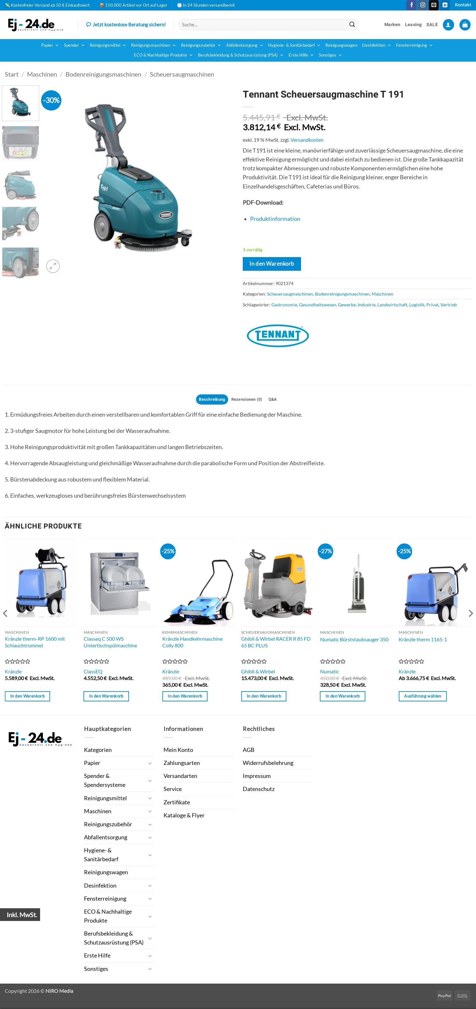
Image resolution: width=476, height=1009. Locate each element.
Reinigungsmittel (108, 45)
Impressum (257, 777)
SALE (432, 24)
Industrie (366, 304)
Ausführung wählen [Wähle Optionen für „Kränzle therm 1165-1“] (422, 696)
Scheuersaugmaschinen (182, 74)
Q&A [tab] (276, 400)
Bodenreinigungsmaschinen (103, 74)
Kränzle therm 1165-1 (423, 640)
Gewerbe (347, 304)
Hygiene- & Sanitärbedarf (294, 45)
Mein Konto (178, 750)
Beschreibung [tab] (209, 400)
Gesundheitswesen (317, 304)
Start (11, 74)
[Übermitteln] (352, 25)
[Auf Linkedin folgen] (445, 5)
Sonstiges (330, 55)
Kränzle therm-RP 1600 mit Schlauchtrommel (35, 643)
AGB (249, 750)
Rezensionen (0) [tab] (247, 400)
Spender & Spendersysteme (104, 781)
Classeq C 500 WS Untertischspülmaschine (110, 643)
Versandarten (180, 777)
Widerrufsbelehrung (268, 763)
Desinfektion (376, 45)
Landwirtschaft (392, 304)
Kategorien (98, 750)
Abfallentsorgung (244, 45)
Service (173, 790)
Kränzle (13, 673)
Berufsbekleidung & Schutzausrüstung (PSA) (241, 55)
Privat (432, 304)
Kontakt (463, 5)
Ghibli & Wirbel (258, 673)
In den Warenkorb (271, 263)
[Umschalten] (150, 764)
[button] (448, 25)
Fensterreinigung (414, 45)
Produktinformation (275, 218)
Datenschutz (259, 790)
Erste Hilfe (301, 55)
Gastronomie (284, 304)
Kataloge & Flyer (184, 816)
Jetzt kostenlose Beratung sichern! (126, 25)
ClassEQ (93, 673)
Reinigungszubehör (201, 45)
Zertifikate (177, 803)
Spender (74, 45)
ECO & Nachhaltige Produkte (163, 55)
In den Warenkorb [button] (27, 696)
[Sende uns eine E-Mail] (434, 5)
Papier (50, 45)
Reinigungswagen (341, 45)
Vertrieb (448, 304)
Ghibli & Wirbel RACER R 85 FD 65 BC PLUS (276, 643)
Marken (392, 24)
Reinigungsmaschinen (153, 45)
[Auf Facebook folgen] (411, 5)
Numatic (329, 673)
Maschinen (42, 74)
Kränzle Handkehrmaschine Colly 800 (192, 643)
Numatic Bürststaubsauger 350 (354, 640)
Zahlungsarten (182, 763)
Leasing (413, 24)
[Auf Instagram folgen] (422, 5)
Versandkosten (307, 140)
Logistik (416, 304)
